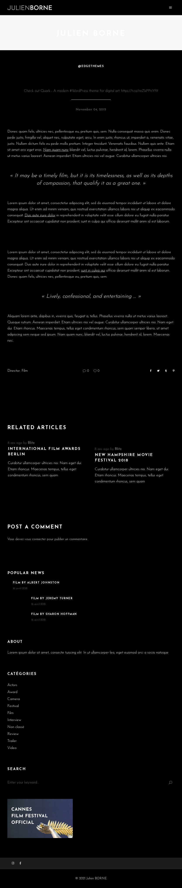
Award (12, 692)
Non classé (15, 727)
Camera (13, 699)
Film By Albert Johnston (36, 583)
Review (13, 734)
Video (12, 748)
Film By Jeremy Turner (52, 598)
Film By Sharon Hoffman (54, 614)
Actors (12, 685)
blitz (31, 443)
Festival (13, 706)
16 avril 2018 (20, 588)
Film (25, 371)
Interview (14, 720)
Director (13, 371)
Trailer (12, 741)
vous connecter (35, 539)
